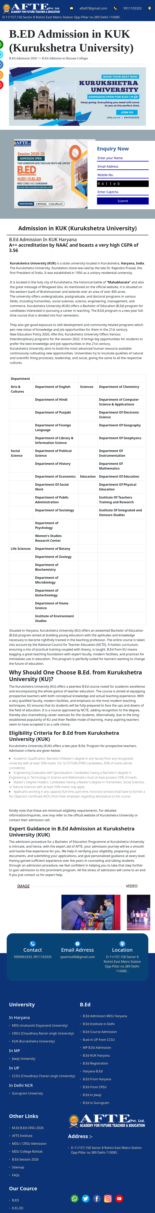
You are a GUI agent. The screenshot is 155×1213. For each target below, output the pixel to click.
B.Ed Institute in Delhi (99, 1024)
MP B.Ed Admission (97, 1047)
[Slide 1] (70, 120)
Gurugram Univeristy (27, 1093)
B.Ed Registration (95, 1063)
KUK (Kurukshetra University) (33, 1041)
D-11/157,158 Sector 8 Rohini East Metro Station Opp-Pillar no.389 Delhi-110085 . (61, 17)
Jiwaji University (23, 1058)
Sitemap (18, 1167)
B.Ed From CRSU (95, 1087)
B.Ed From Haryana (97, 1079)
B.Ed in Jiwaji (92, 1095)
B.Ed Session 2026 (25, 1159)
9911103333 (133, 8)
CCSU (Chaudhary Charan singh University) (43, 1076)
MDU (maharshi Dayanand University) (40, 1025)
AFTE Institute (22, 1136)
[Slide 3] (85, 120)
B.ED (15, 1200)
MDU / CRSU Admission (29, 1143)
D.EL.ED (17, 1208)
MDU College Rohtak (27, 1151)
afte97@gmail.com (93, 8)
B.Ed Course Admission (100, 1032)
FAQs (15, 1175)
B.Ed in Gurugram (96, 1103)
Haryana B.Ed (93, 1071)
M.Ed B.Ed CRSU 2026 (27, 1128)
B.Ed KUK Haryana (96, 1055)
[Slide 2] (77, 120)
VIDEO (132, 886)
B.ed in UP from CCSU (99, 1039)
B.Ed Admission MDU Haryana (105, 1016)
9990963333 (23, 957)
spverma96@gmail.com (77, 957)
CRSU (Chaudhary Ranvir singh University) (43, 1033)
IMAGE (23, 886)
